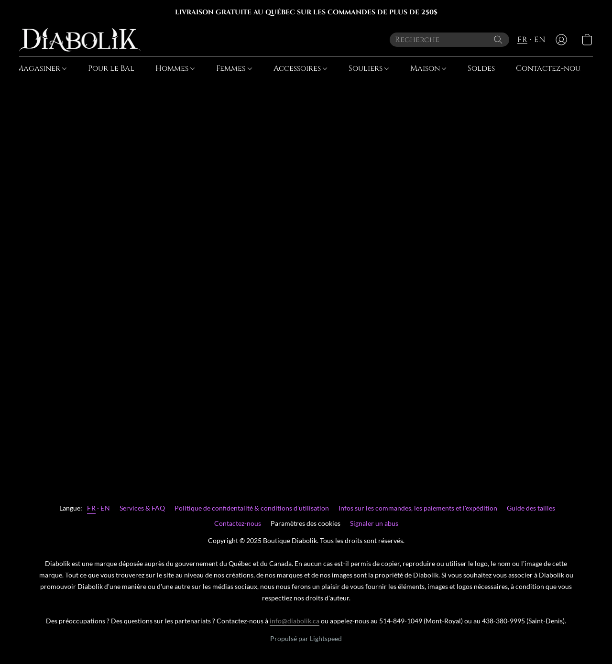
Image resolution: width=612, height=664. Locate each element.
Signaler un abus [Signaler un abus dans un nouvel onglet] (374, 523)
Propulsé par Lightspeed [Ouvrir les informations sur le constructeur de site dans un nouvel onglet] (306, 638)
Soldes (481, 68)
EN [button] (539, 39)
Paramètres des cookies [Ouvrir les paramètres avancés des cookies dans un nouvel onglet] (305, 523)
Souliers (369, 68)
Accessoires (300, 68)
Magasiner (41, 68)
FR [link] (91, 508)
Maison (428, 68)
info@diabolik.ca (294, 621)
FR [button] (522, 39)
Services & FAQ (142, 508)
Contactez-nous (550, 68)
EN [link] (105, 508)
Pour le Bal (111, 68)
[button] (80, 40)
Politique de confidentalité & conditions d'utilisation (252, 508)
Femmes (233, 68)
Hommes (175, 68)
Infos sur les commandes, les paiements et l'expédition (418, 508)
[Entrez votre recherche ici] (449, 40)
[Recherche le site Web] (498, 39)
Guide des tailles (531, 508)
